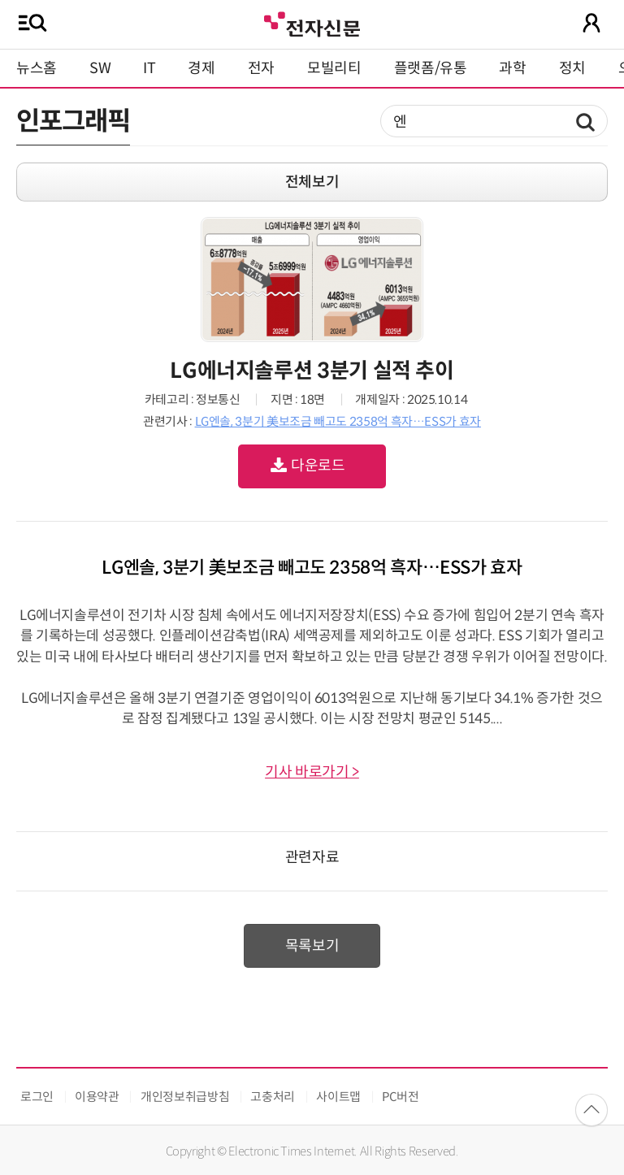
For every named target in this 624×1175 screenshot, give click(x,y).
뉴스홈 (36, 68)
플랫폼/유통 (430, 68)
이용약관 (97, 1096)
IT (149, 68)
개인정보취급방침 (185, 1096)
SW (99, 68)
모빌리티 (334, 68)
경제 (201, 68)
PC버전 (400, 1096)
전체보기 (312, 182)
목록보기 (312, 946)
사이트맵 (338, 1096)
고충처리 (272, 1096)
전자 (261, 68)
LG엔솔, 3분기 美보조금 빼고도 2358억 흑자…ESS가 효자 (338, 421)
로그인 (37, 1096)
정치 (572, 68)
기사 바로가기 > (312, 772)
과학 (512, 68)
